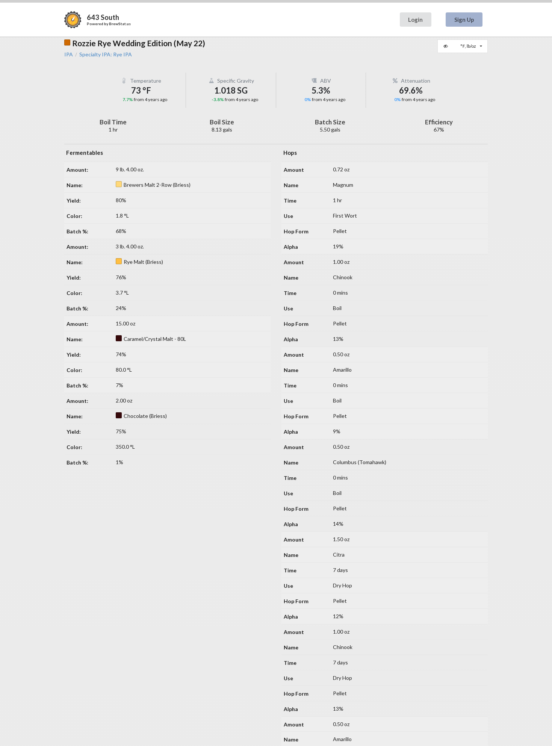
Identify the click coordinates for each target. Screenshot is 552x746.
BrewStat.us (120, 23)
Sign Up (464, 19)
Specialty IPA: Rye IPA (105, 54)
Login (415, 19)
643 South (103, 17)
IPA (68, 54)
